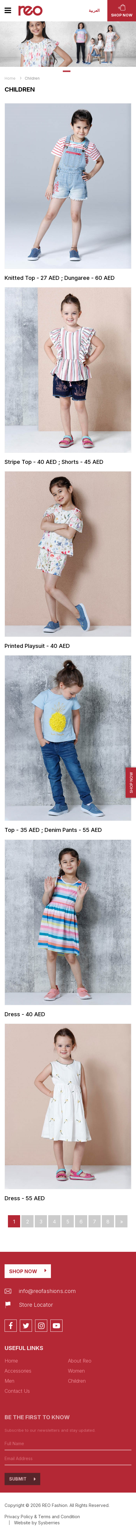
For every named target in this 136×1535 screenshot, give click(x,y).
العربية (94, 10)
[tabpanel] (68, 44)
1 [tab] (66, 71)
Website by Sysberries (37, 1522)
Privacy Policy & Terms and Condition (42, 1516)
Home (10, 78)
